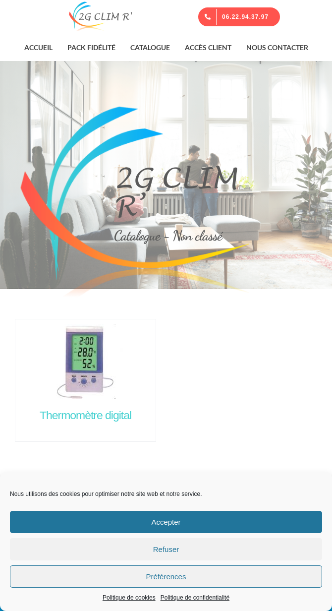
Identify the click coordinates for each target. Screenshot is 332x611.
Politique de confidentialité (195, 597)
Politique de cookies (129, 597)
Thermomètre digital (85, 415)
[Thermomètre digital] (85, 359)
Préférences (166, 576)
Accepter (165, 522)
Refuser (166, 549)
